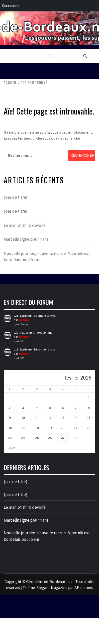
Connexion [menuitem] (10, 6)
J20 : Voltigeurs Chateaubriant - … (35, 332)
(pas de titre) (15, 197)
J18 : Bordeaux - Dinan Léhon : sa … (36, 349)
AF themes (84, 587)
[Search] (85, 56)
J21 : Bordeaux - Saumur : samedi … (36, 315)
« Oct (11, 448)
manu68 (23, 320)
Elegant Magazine (51, 587)
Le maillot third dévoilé (25, 225)
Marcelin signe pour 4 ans (26, 239)
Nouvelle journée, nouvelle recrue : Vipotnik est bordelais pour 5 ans (47, 257)
